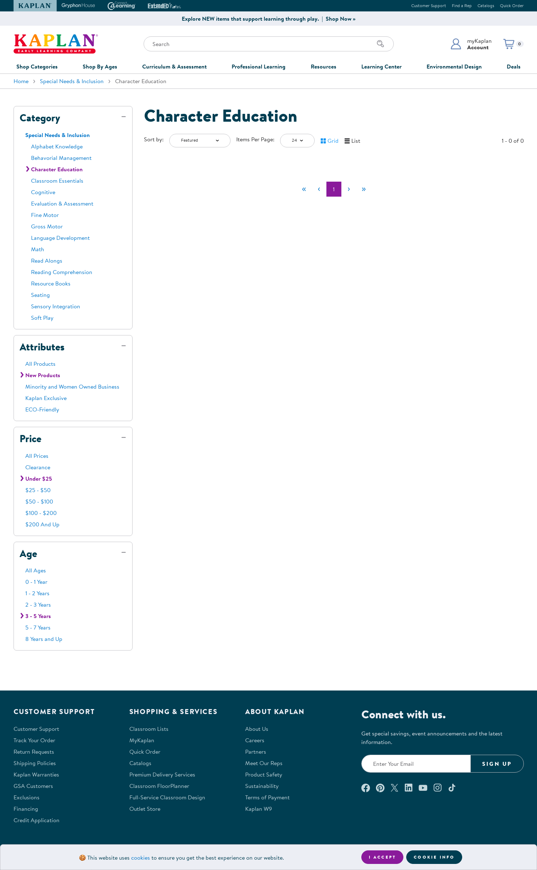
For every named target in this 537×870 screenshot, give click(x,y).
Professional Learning (258, 66)
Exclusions (27, 797)
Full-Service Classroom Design (167, 797)
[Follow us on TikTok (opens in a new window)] (452, 788)
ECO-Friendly (42, 409)
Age (28, 553)
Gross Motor (47, 226)
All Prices (36, 456)
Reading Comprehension (61, 272)
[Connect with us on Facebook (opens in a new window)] (365, 788)
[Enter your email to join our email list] (416, 764)
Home (21, 81)
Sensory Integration (55, 306)
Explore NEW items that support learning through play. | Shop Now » (269, 18)
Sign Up (497, 764)
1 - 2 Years (37, 593)
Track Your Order (34, 740)
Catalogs (485, 5)
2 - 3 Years (38, 604)
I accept (382, 857)
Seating (40, 295)
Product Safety (263, 774)
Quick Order (512, 5)
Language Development (60, 238)
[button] (471, 43)
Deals (514, 66)
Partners (255, 751)
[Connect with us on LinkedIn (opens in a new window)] (408, 788)
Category (40, 117)
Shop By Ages (100, 66)
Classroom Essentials (57, 180)
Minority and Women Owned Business (72, 386)
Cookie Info (434, 857)
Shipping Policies (35, 763)
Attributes (42, 347)
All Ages (35, 570)
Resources (323, 66)
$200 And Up (42, 524)
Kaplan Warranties (36, 774)
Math (37, 249)
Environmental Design (454, 66)
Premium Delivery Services (162, 774)
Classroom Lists (149, 729)
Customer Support (428, 5)
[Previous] (318, 189)
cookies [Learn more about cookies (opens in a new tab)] (140, 857)
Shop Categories (37, 66)
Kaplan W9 (258, 809)
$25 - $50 (38, 490)
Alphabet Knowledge (57, 146)
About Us (256, 729)
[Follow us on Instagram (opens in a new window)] (437, 788)
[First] (303, 189)
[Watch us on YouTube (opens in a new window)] (423, 788)
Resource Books (51, 283)
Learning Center (381, 66)
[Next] (348, 189)
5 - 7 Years (38, 627)
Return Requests (34, 751)
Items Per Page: (255, 139)
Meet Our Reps (264, 763)
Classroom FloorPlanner (159, 786)
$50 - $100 (39, 501)
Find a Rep (462, 5)
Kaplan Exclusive (46, 398)
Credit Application (37, 820)
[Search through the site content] (269, 43)
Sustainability (262, 786)
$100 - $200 (41, 513)
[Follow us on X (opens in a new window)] (394, 788)
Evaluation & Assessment (62, 203)
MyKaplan (141, 740)
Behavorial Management (61, 158)
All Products (40, 364)
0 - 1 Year (36, 582)
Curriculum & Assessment (174, 66)
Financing (26, 809)
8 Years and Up (43, 639)
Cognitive (43, 192)
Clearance (37, 467)
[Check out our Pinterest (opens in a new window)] (380, 788)
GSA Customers (33, 786)
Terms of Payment (267, 797)
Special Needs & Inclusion (72, 81)
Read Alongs (46, 260)
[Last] (363, 189)
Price (30, 438)
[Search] (380, 43)
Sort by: (154, 139)
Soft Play (42, 318)
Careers (254, 740)
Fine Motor (45, 215)
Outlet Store (144, 809)
